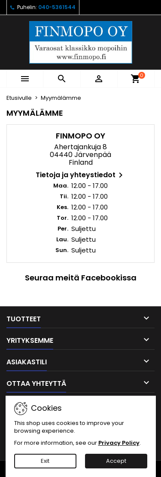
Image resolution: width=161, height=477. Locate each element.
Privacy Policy (119, 443)
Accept (116, 461)
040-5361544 (57, 7)
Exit (45, 461)
